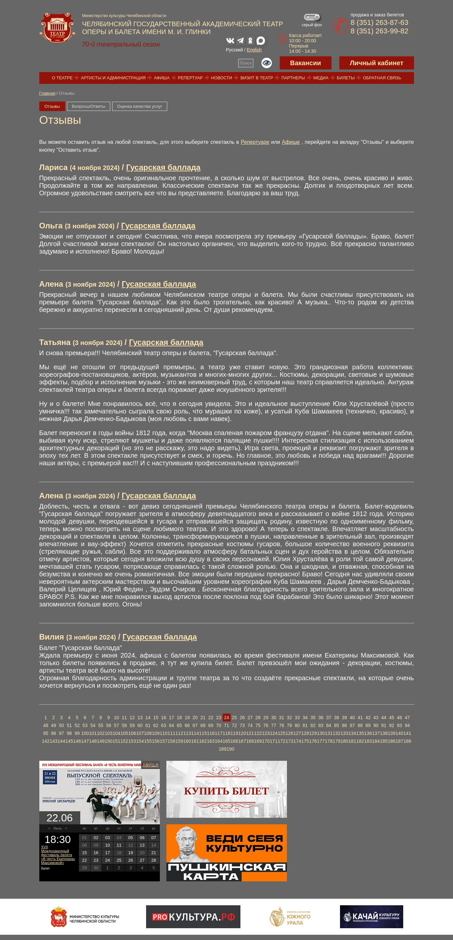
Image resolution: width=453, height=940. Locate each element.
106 (132, 733)
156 (156, 741)
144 (61, 741)
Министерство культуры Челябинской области (124, 15)
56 (108, 725)
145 (69, 741)
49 (53, 725)
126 (289, 733)
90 (376, 725)
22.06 (60, 818)
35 (313, 717)
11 (124, 717)
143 (53, 741)
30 (273, 717)
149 (100, 741)
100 (85, 733)
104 (116, 733)
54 (93, 725)
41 (360, 717)
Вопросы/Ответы (88, 106)
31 (281, 717)
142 (45, 741)
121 (250, 733)
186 (391, 741)
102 (100, 733)
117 (218, 733)
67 (195, 725)
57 (116, 725)
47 (407, 717)
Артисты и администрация (113, 77)
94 (407, 725)
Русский (234, 49)
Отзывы (52, 106)
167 (242, 741)
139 (391, 733)
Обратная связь (382, 77)
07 (153, 837)
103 (108, 733)
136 (368, 733)
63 (163, 725)
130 (321, 733)
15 (156, 717)
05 (130, 837)
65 (179, 725)
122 (258, 733)
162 (203, 741)
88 (360, 725)
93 (399, 725)
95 (45, 733)
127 (297, 733)
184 (376, 741)
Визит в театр (256, 77)
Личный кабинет (376, 63)
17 (171, 717)
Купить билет (226, 791)
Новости (221, 77)
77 (273, 725)
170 (266, 741)
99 (77, 733)
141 (407, 733)
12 (132, 717)
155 (148, 741)
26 (242, 717)
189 (222, 749)
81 (305, 725)
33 (297, 717)
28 (258, 717)
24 (226, 717)
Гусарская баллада (163, 167)
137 (376, 733)
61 (148, 725)
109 (156, 733)
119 (234, 733)
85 (336, 725)
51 (69, 725)
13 (140, 717)
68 (203, 725)
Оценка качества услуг (139, 106)
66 (187, 725)
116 (211, 733)
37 (328, 717)
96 (53, 733)
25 (234, 717)
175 (305, 741)
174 (297, 741)
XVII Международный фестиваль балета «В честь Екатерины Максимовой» (58, 855)
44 (384, 717)
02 (96, 837)
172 (281, 741)
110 (163, 733)
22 (211, 717)
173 (289, 741)
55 (101, 725)
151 (116, 741)
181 (352, 741)
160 (187, 741)
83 (321, 725)
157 (163, 741)
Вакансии (305, 63)
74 (250, 725)
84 (328, 725)
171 (273, 741)
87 (352, 725)
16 (163, 717)
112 (179, 733)
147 (85, 741)
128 (305, 733)
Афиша (162, 77)
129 (313, 733)
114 (195, 733)
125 (281, 733)
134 (352, 733)
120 (242, 733)
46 (399, 717)
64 (171, 725)
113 (187, 733)
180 (344, 741)
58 (124, 725)
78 (281, 725)
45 (391, 717)
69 (211, 725)
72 (234, 725)
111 (171, 733)
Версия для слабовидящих (266, 63)
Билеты (346, 77)
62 (156, 725)
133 (344, 733)
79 (289, 725)
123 (266, 733)
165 (226, 741)
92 (391, 725)
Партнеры (293, 77)
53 (85, 725)
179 (336, 741)
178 (328, 741)
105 (124, 733)
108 (148, 733)
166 (234, 741)
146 (77, 741)
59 (132, 725)
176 (313, 741)
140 (399, 733)
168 (250, 741)
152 (124, 741)
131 (328, 733)
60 (140, 725)
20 (195, 717)
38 (336, 717)
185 (383, 741)
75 (258, 725)
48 (45, 725)
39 (344, 717)
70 (218, 725)
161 (195, 741)
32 (289, 717)
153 (132, 741)
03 (107, 837)
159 (179, 741)
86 (344, 725)
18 (179, 717)
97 (61, 733)
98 (69, 733)
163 (211, 741)
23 (218, 717)
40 (352, 717)
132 (336, 733)
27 (250, 717)
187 (399, 741)
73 (242, 725)
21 (203, 717)
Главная (47, 93)
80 (297, 725)
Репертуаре (255, 142)
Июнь (57, 828)
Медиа (321, 77)
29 (266, 717)
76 (266, 725)
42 (368, 717)
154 (140, 741)
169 (258, 741)
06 (142, 837)
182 (360, 741)
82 (313, 725)
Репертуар (190, 77)
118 (226, 733)
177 (321, 741)
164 (218, 741)
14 (148, 717)
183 (368, 741)
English (254, 49)
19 (187, 717)
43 (376, 717)
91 (384, 725)
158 (171, 741)
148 (93, 741)
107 (140, 733)
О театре (62, 77)
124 (273, 733)
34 (305, 717)
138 (383, 733)
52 (77, 725)
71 (226, 725)
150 (108, 741)
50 (61, 725)
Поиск (246, 63)
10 (116, 717)
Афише (291, 142)
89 (368, 725)
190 (230, 749)
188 (407, 741)
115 (203, 733)
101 (93, 733)
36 (321, 717)
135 (360, 733)
